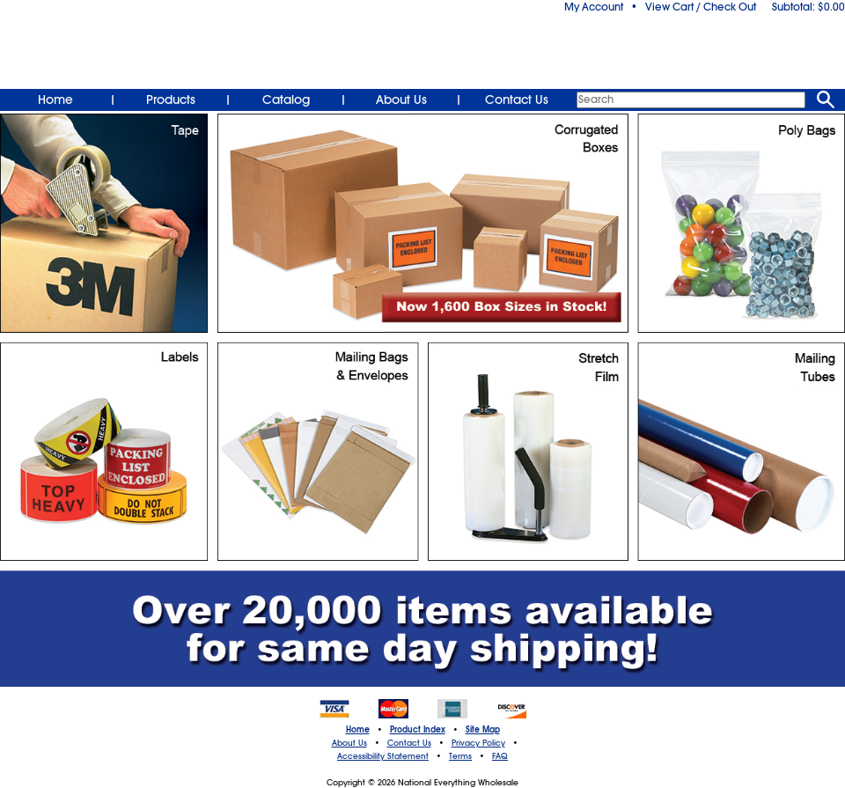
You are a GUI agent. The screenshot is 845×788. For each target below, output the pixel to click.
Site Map (483, 730)
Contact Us (516, 99)
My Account (593, 7)
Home (55, 99)
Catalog (286, 99)
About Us (401, 99)
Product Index (417, 730)
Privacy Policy (478, 743)
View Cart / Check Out (700, 7)
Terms (460, 756)
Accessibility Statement (383, 756)
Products (170, 99)
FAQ (500, 756)
